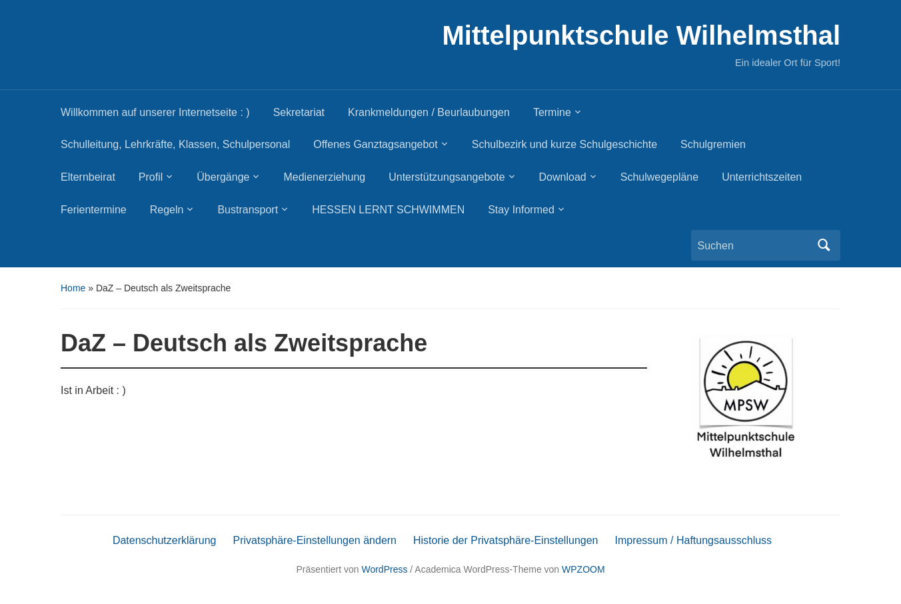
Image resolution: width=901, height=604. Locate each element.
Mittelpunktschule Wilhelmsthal (641, 35)
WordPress (384, 569)
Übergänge (223, 177)
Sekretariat (299, 112)
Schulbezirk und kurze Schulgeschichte (564, 144)
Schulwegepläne (659, 177)
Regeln (167, 209)
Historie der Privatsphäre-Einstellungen (505, 540)
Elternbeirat (88, 177)
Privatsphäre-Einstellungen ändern (315, 540)
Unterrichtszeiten (762, 177)
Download (562, 177)
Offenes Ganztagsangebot (375, 144)
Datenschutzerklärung (165, 540)
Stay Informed (521, 209)
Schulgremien (713, 144)
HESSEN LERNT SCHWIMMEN (388, 209)
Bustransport (247, 209)
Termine (552, 112)
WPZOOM (583, 569)
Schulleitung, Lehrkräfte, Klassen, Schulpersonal (175, 144)
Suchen (824, 245)
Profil (151, 177)
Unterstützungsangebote (446, 177)
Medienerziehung (324, 177)
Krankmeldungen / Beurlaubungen (429, 112)
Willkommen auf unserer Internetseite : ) (155, 112)
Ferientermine (94, 209)
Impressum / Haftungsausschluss (693, 540)
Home (73, 288)
